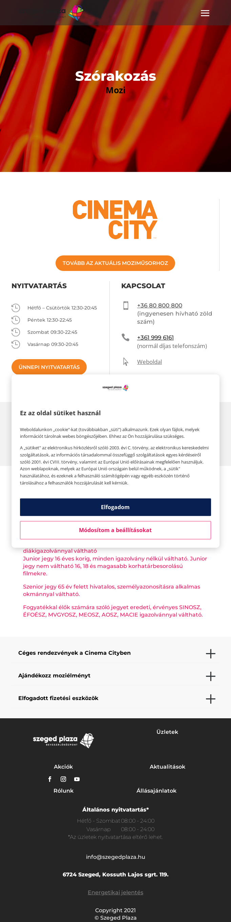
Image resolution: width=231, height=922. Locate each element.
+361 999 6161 (155, 337)
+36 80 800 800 (159, 305)
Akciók (63, 767)
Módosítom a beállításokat (115, 530)
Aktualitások (167, 767)
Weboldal (149, 362)
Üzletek (167, 732)
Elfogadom (115, 507)
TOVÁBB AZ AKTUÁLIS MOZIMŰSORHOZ (115, 263)
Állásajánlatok (156, 791)
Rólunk (64, 791)
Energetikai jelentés (115, 892)
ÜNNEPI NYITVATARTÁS (49, 367)
